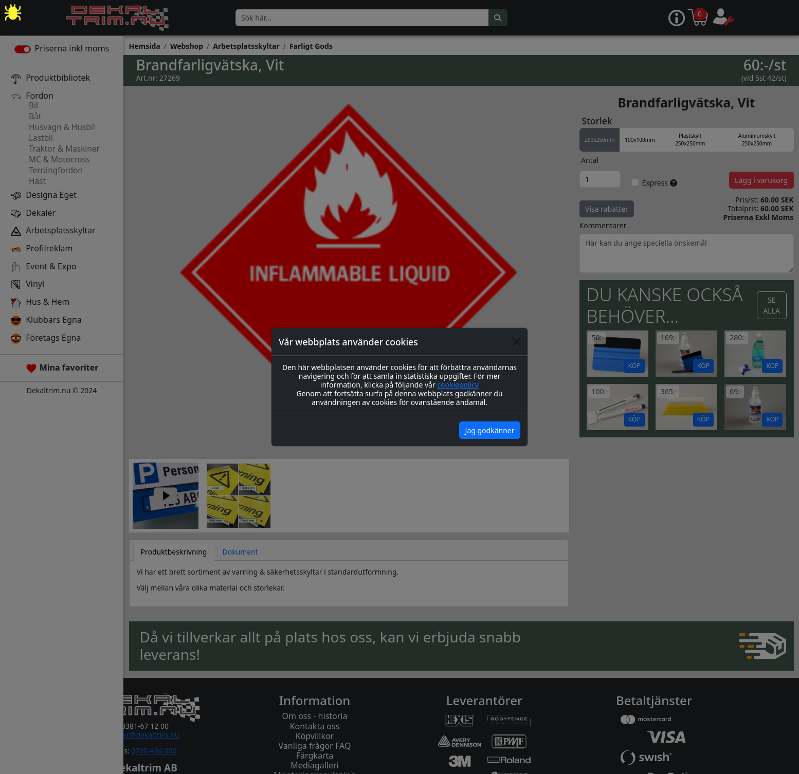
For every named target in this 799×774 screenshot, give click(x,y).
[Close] (517, 342)
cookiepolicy (458, 385)
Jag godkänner (490, 430)
